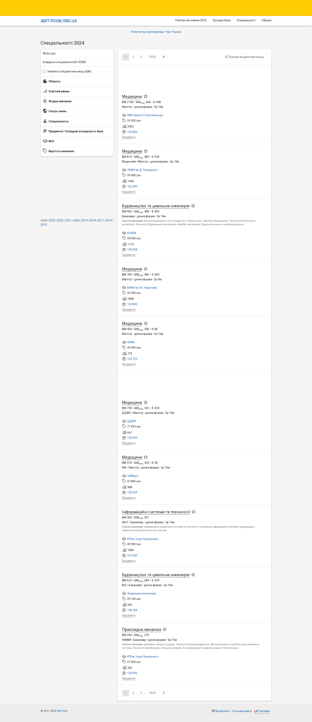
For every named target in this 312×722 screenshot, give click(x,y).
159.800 (132, 304)
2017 (101, 220)
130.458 (132, 249)
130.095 (132, 673)
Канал (177, 31)
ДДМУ (131, 421)
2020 (76, 220)
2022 (60, 220)
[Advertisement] (77, 187)
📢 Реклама (262, 711)
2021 (68, 220)
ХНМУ (131, 342)
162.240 (132, 186)
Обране (267, 20)
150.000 (132, 131)
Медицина (132, 96)
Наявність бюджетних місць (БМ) (69, 71)
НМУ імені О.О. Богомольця (145, 115)
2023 (52, 220)
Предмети (128, 137)
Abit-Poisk (62, 710)
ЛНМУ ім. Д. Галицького (142, 169)
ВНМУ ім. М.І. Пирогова (142, 287)
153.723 (132, 359)
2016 (109, 220)
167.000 (132, 555)
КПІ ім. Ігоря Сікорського (143, 539)
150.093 (132, 437)
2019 (84, 220)
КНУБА (131, 233)
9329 (152, 56)
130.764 (132, 610)
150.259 (132, 492)
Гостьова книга (242, 711)
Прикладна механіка (141, 629)
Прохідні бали (222, 20)
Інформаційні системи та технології (156, 512)
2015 (44, 224)
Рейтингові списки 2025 (191, 20)
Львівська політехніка (141, 593)
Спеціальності (246, 20)
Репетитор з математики (147, 31)
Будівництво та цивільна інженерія (155, 206)
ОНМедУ (132, 475)
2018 (93, 220)
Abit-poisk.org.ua (59, 21)
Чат (168, 31)
